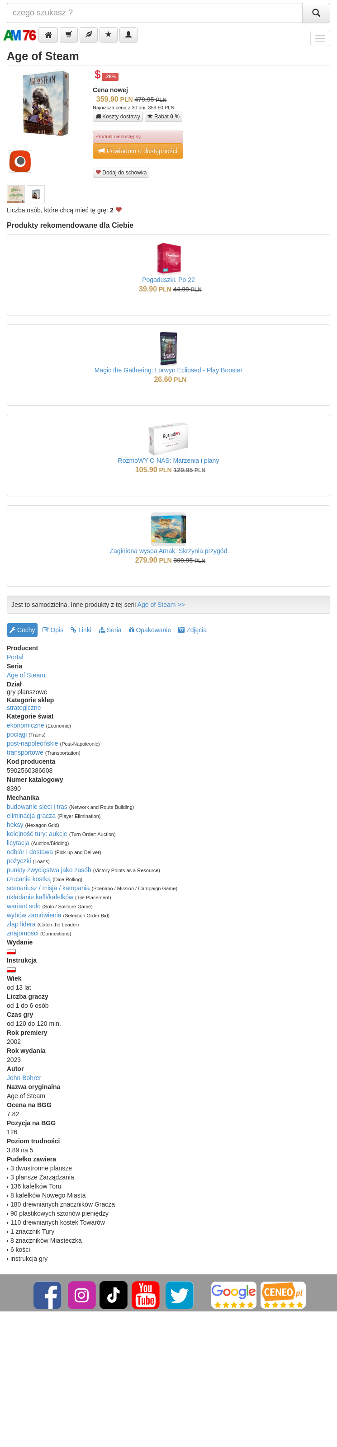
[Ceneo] (283, 1295)
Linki (81, 630)
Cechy (22, 630)
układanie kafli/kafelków (40, 897)
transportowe (25, 752)
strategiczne (24, 707)
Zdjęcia (192, 630)
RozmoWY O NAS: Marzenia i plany (168, 460)
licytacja (18, 842)
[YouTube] (146, 1295)
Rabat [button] (163, 116)
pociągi (17, 734)
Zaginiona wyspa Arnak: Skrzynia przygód (169, 550)
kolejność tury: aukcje (37, 833)
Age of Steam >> (161, 604)
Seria (110, 630)
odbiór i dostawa (30, 851)
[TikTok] (114, 1295)
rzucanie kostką (29, 879)
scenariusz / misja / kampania (48, 888)
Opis (53, 630)
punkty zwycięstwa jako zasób (49, 870)
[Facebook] (48, 1295)
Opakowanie (150, 630)
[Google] (233, 1295)
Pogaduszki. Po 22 (168, 279)
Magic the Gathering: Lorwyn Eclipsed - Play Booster (169, 370)
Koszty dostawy (117, 116)
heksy (15, 824)
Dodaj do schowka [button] (121, 172)
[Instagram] (83, 1295)
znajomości (22, 933)
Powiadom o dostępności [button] (138, 151)
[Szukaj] (316, 13)
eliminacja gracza (31, 815)
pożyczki (19, 860)
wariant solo (24, 906)
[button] (48, 34)
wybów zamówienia (34, 915)
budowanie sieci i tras (37, 806)
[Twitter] (180, 1295)
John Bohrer (24, 1077)
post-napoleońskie (32, 743)
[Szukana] (154, 13)
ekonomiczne (25, 725)
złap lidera (21, 924)
